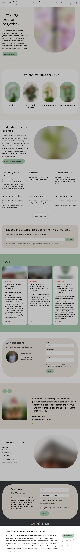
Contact (58, 4)
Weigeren (68, 541)
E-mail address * (50, 349)
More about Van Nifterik (39, 216)
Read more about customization (13, 161)
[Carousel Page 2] (35, 423)
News (48, 4)
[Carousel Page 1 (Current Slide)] (33, 423)
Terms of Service (49, 244)
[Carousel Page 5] (42, 423)
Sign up (44, 513)
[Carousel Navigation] (40, 391)
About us (39, 4)
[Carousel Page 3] (37, 423)
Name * (48, 342)
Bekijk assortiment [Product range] (9, 54)
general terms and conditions (50, 503)
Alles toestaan (68, 535)
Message (48, 357)
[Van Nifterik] (7, 4)
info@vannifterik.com (26, 359)
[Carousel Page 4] (40, 423)
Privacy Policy (38, 244)
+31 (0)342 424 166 (26, 357)
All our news (72, 262)
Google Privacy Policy (13, 551)
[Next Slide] (9, 391)
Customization (30, 4)
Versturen (69, 239)
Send (49, 371)
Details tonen (68, 546)
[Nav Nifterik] (40, 524)
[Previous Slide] (4, 391)
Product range (17, 4)
